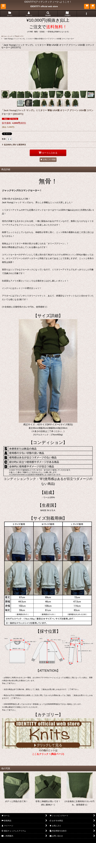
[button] (3, 6)
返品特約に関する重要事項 (14, 145)
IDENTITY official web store (44, 6)
